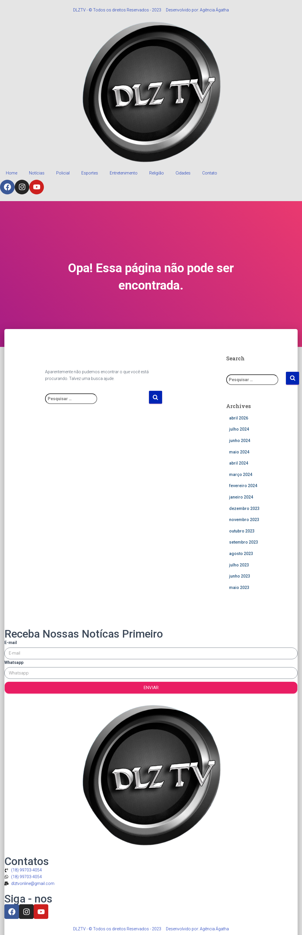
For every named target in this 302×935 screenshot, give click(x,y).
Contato (209, 173)
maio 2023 (239, 587)
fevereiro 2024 (243, 485)
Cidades (183, 173)
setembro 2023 (243, 542)
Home (11, 173)
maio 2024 (239, 452)
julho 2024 (239, 429)
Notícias (36, 173)
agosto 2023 (241, 553)
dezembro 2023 (244, 508)
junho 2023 (239, 576)
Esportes (89, 173)
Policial (63, 173)
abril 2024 (238, 463)
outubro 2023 (242, 531)
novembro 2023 (244, 519)
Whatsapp (13, 662)
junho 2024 (239, 440)
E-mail (10, 642)
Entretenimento (124, 173)
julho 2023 (239, 565)
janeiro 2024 (241, 497)
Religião (156, 173)
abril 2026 (238, 418)
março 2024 (240, 474)
